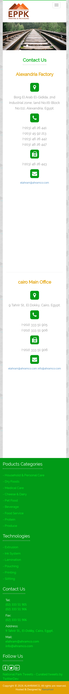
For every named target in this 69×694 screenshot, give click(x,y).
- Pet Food (10, 500)
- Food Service (13, 513)
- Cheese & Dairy (15, 494)
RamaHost (48, 689)
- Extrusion (10, 547)
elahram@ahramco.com (34, 182)
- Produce (10, 526)
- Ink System (12, 553)
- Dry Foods (11, 481)
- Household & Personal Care (23, 475)
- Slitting (9, 579)
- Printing (9, 572)
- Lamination (12, 560)
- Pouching (11, 566)
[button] (7, 36)
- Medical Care (13, 488)
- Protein (9, 519)
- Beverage (11, 507)
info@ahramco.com (49, 368)
